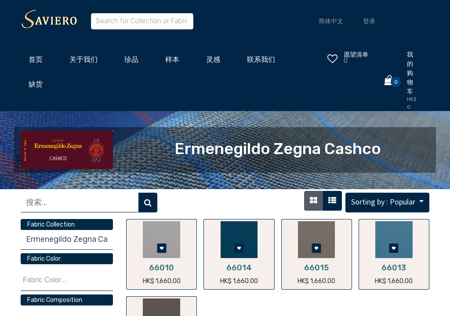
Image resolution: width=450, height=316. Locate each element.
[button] (387, 202)
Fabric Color (44, 258)
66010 (161, 268)
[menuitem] (35, 62)
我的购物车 (410, 73)
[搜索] (147, 202)
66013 (393, 268)
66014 (239, 268)
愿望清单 (356, 54)
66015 (316, 268)
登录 (369, 21)
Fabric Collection (51, 224)
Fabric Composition (54, 300)
